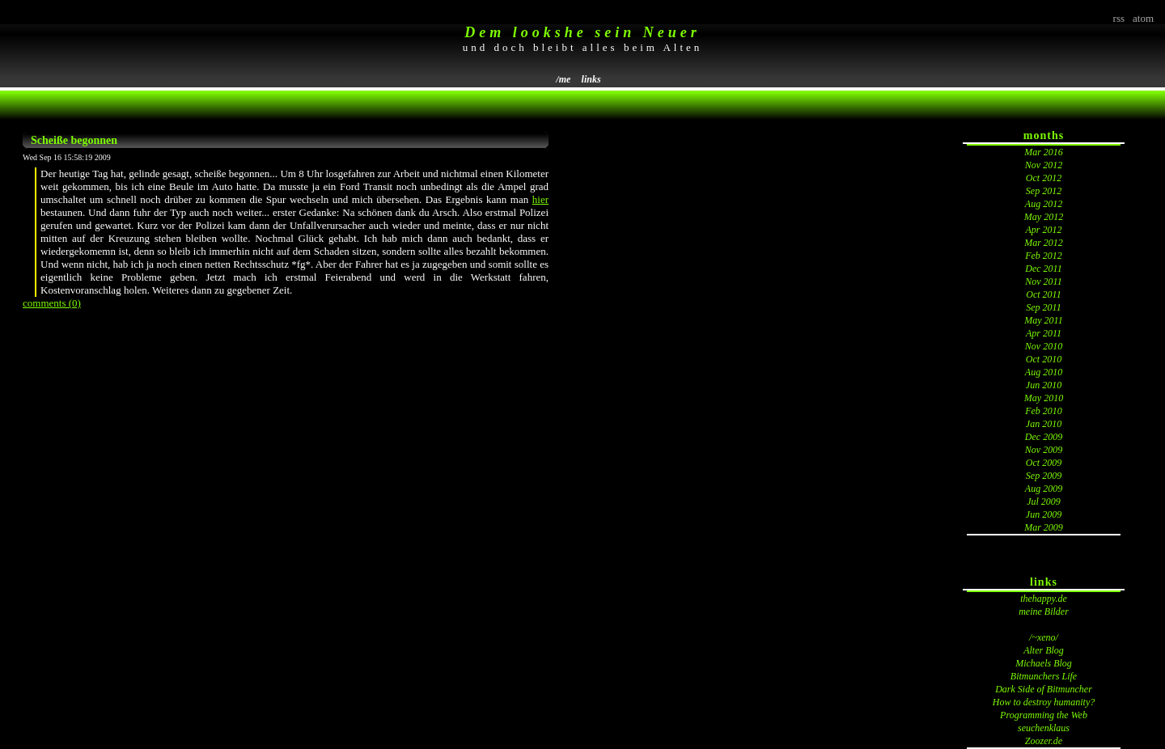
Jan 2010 (1043, 424)
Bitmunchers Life (1043, 676)
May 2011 (1043, 320)
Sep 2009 (1043, 475)
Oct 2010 (1043, 359)
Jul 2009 (1044, 501)
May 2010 (1043, 398)
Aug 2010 (1043, 372)
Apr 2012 (1044, 229)
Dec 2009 (1043, 436)
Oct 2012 (1043, 178)
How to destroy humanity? (1044, 702)
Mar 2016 (1043, 152)
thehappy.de (1043, 598)
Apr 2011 (1043, 333)
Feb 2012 (1043, 255)
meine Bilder (1044, 611)
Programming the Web (1043, 715)
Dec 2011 (1043, 268)
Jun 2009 (1043, 514)
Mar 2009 (1043, 527)
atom (1143, 18)
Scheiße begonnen (74, 140)
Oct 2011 (1043, 294)
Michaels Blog (1043, 663)
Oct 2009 (1043, 462)
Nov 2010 (1043, 346)
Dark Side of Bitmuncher (1043, 689)
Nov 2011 (1043, 281)
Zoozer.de (1043, 741)
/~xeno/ (1043, 637)
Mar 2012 (1043, 242)
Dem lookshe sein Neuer (582, 32)
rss (1119, 18)
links (591, 79)
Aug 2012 (1043, 203)
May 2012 (1043, 216)
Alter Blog (1043, 650)
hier (540, 199)
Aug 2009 (1043, 488)
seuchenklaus (1044, 728)
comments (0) (52, 303)
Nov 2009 (1043, 449)
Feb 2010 (1043, 411)
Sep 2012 (1043, 191)
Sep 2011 (1043, 307)
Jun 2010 (1043, 385)
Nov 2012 (1043, 165)
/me (563, 79)
